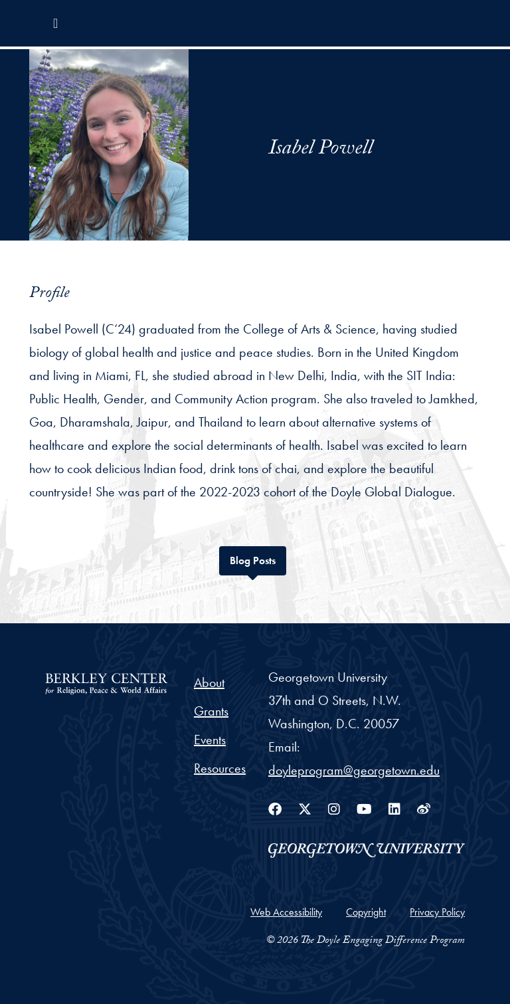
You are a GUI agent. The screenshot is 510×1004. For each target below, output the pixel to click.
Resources (220, 768)
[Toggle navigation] (55, 23)
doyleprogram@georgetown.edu (354, 770)
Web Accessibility (286, 912)
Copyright (366, 912)
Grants (211, 711)
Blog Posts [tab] (258, 559)
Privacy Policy (437, 912)
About (209, 682)
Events (210, 739)
